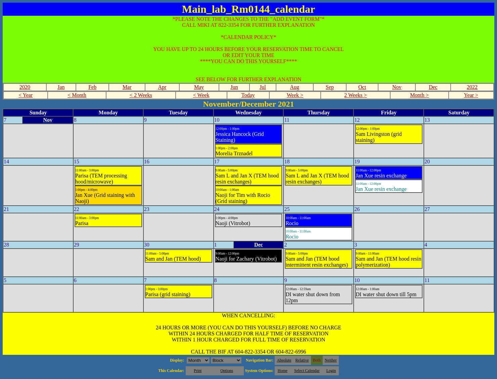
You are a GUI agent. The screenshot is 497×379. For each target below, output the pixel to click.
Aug (295, 87)
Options (226, 370)
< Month (76, 95)
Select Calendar (307, 370)
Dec (433, 87)
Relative (302, 360)
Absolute (284, 360)
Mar (127, 87)
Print (197, 370)
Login (331, 370)
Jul (263, 87)
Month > (419, 95)
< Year (25, 95)
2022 (472, 87)
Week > (295, 95)
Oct (362, 87)
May (199, 87)
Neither (331, 360)
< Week (201, 95)
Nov (397, 87)
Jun (234, 87)
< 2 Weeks (141, 95)
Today (248, 95)
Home (282, 370)
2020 (24, 87)
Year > (471, 95)
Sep (330, 87)
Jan (60, 87)
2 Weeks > (355, 95)
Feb (92, 87)
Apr (162, 87)
